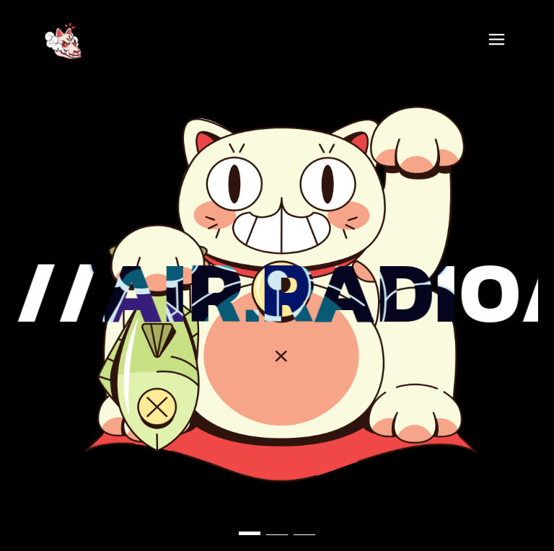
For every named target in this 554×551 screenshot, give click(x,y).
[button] (249, 533)
